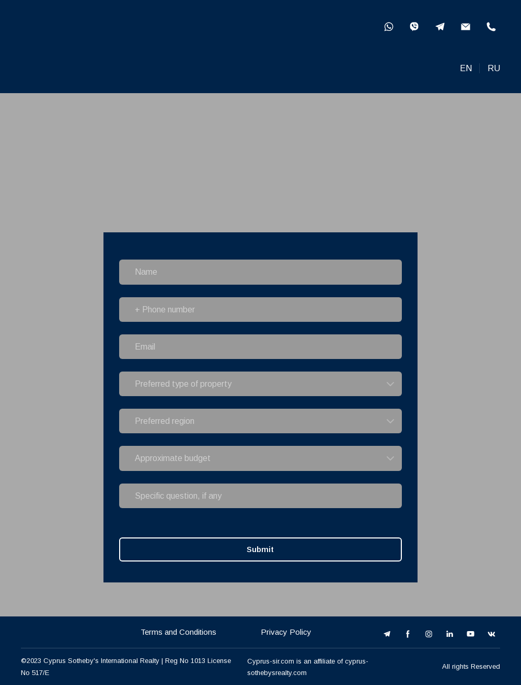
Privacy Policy (286, 631)
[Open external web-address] (85, 46)
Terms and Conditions (178, 631)
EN (466, 68)
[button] (389, 27)
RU (494, 68)
